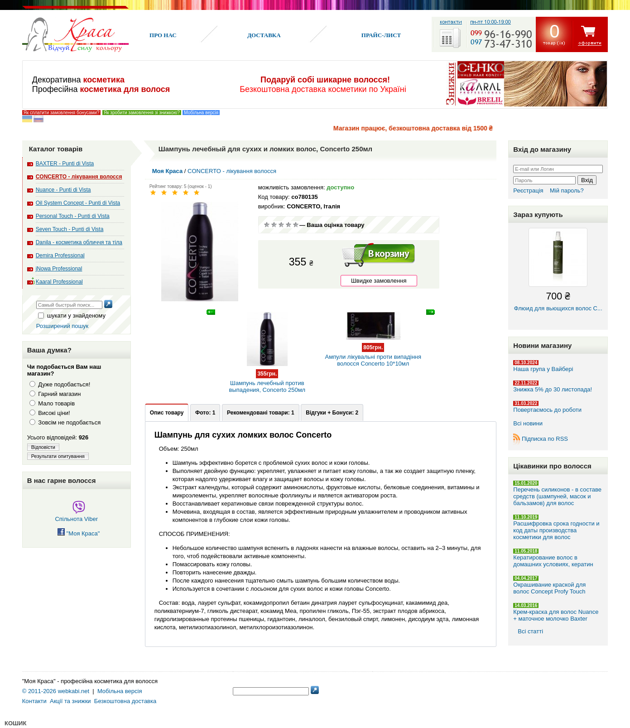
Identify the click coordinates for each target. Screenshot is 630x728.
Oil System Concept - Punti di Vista (78, 203)
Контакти (34, 701)
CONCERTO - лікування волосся (79, 177)
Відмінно (295, 224)
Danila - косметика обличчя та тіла (79, 242)
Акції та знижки (70, 701)
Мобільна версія (201, 112)
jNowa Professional (59, 268)
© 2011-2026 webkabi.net (55, 691)
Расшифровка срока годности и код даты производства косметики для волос (556, 530)
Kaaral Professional (59, 282)
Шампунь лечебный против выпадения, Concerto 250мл (267, 377)
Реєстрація (528, 190)
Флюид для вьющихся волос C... (558, 270)
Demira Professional (60, 255)
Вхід (587, 180)
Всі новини (528, 423)
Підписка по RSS (545, 438)
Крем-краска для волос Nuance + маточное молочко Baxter (555, 615)
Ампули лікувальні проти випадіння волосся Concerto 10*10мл (373, 350)
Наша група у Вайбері (543, 369)
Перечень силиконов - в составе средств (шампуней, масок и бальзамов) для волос (557, 496)
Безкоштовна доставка (125, 701)
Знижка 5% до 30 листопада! (552, 389)
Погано (274, 224)
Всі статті (530, 631)
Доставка (264, 35)
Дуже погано (266, 224)
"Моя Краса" (79, 533)
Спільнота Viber (76, 515)
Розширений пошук (62, 326)
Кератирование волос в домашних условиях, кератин (553, 561)
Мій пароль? (567, 190)
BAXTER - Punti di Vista (65, 163)
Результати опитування (58, 456)
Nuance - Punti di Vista (63, 190)
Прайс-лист (381, 35)
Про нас (163, 35)
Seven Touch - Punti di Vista (70, 229)
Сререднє (281, 224)
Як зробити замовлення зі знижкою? (142, 112)
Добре (288, 224)
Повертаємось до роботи (547, 409)
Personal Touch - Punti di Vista (73, 216)
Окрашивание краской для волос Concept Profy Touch (549, 588)
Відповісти (43, 447)
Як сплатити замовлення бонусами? (62, 112)
